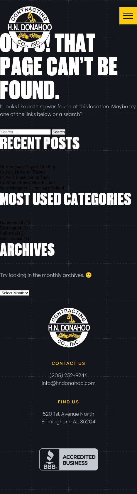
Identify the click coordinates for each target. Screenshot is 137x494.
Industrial (9, 233)
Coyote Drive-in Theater (23, 171)
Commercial (11, 222)
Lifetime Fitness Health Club (27, 182)
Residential (10, 227)
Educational (11, 238)
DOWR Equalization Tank (25, 177)
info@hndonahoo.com (69, 382)
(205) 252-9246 (68, 375)
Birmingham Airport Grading (27, 166)
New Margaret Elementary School (32, 187)
